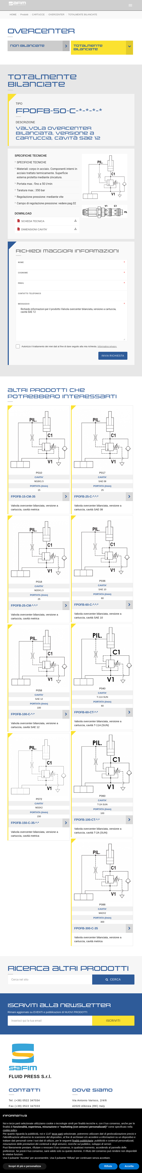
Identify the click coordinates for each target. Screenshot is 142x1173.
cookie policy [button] (10, 1130)
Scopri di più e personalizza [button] (24, 1166)
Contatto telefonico (29, 293)
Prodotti (24, 14)
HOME (13, 14)
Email (21, 283)
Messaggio (24, 304)
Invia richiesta (113, 355)
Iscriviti (113, 1020)
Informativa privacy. (107, 346)
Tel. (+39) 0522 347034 (24, 1100)
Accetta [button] (129, 1166)
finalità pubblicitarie (82, 1140)
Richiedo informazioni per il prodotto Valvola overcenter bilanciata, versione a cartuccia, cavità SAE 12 (71, 322)
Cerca (113, 979)
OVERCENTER (56, 14)
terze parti (57, 1133)
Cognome (23, 273)
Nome (21, 262)
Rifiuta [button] (108, 1166)
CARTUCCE (38, 14)
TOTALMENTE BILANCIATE (82, 14)
